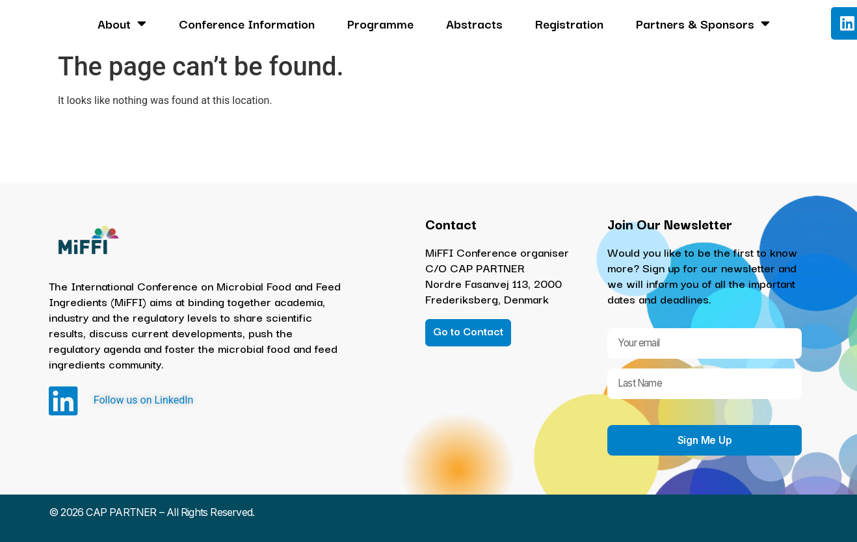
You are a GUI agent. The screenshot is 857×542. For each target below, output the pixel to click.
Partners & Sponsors (703, 23)
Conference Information (247, 23)
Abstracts (474, 23)
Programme (380, 23)
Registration (569, 23)
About (122, 23)
